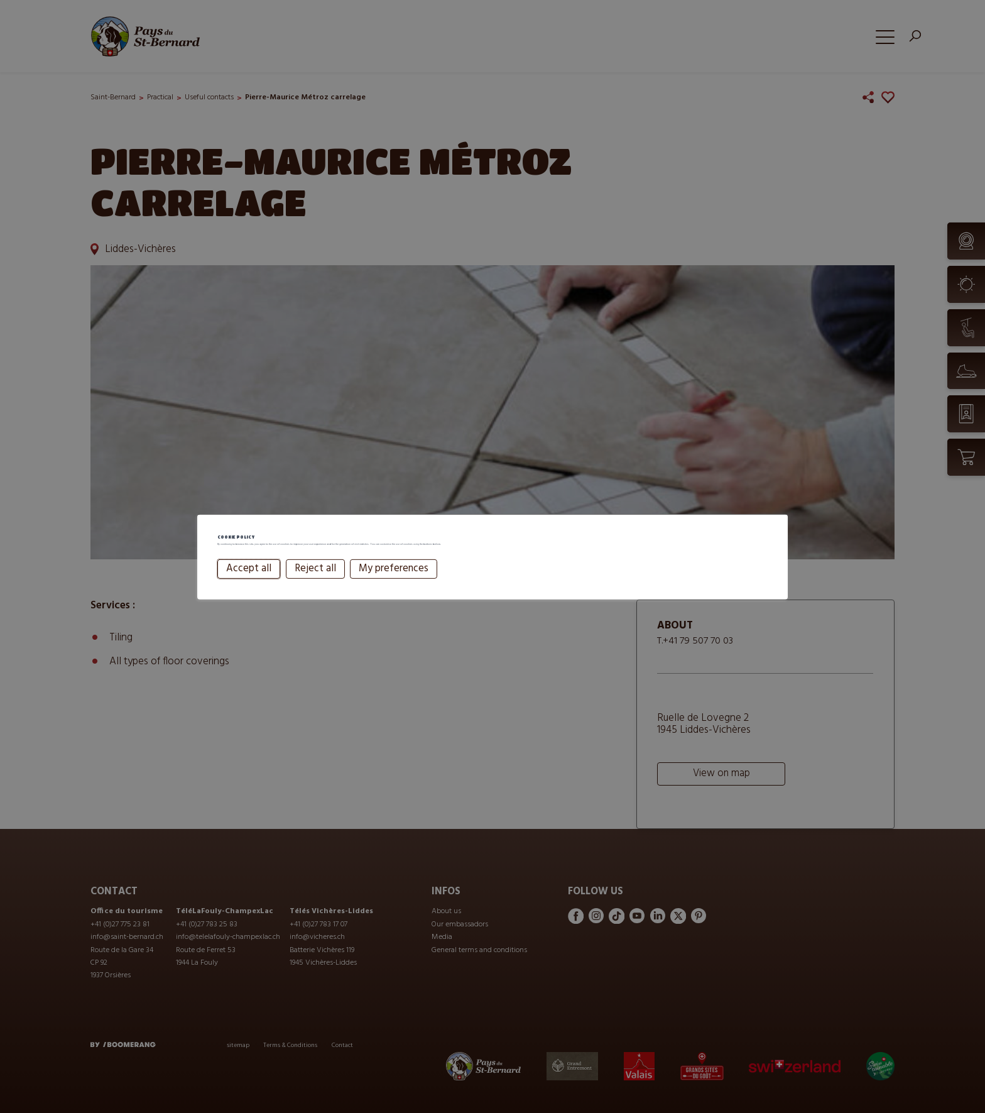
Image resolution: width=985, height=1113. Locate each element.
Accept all (248, 586)
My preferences (393, 586)
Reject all (315, 586)
